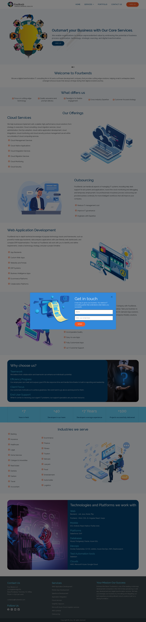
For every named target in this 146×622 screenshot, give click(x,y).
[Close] (112, 297)
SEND (80, 324)
